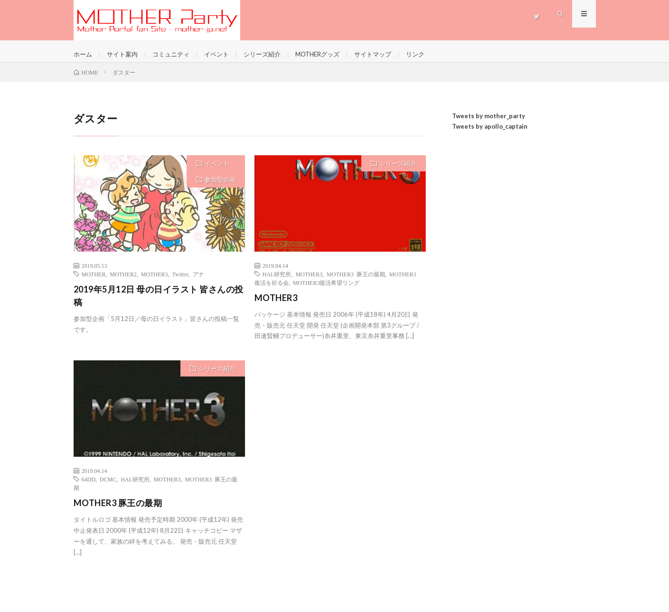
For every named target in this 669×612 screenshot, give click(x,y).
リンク (434, 54)
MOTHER (94, 280)
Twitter (180, 280)
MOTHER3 (154, 280)
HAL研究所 (277, 280)
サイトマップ (390, 54)
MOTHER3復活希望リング (326, 289)
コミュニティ (176, 54)
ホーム (84, 54)
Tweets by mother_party (488, 122)
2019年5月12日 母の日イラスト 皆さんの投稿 (159, 302)
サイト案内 (124, 54)
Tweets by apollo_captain (490, 133)
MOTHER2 (123, 280)
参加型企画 (220, 186)
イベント (224, 54)
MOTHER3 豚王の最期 (356, 280)
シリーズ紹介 (272, 54)
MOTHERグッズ (331, 54)
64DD (88, 486)
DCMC (108, 486)
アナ (198, 280)
